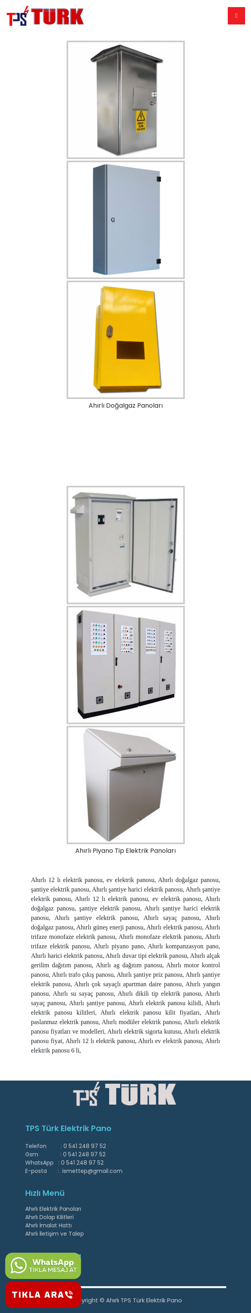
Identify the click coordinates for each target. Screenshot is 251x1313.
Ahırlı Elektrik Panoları (53, 1209)
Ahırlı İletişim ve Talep (54, 1234)
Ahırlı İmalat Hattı (48, 1225)
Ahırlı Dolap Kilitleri (49, 1217)
